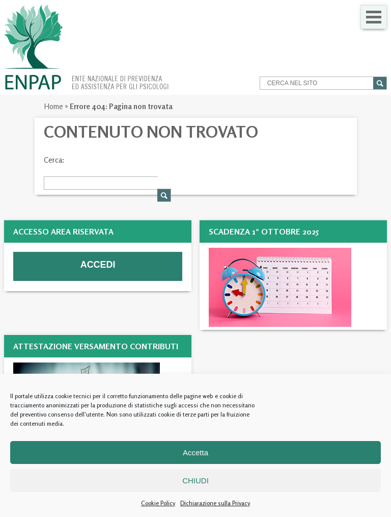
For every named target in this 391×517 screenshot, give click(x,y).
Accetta (195, 452)
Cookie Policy (158, 503)
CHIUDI (195, 480)
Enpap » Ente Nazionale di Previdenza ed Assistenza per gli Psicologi (86, 47)
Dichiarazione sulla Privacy (215, 503)
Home (53, 106)
